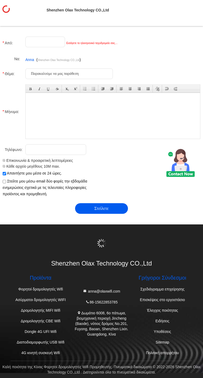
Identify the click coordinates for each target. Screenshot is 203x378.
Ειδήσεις (162, 321)
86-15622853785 (101, 301)
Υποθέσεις (162, 331)
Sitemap (162, 342)
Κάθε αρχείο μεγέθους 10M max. (31, 166)
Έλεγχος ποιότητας (162, 310)
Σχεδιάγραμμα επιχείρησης (162, 289)
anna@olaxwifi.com (101, 291)
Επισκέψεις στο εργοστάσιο (162, 300)
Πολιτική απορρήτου (162, 353)
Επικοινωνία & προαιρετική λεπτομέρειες (38, 160)
